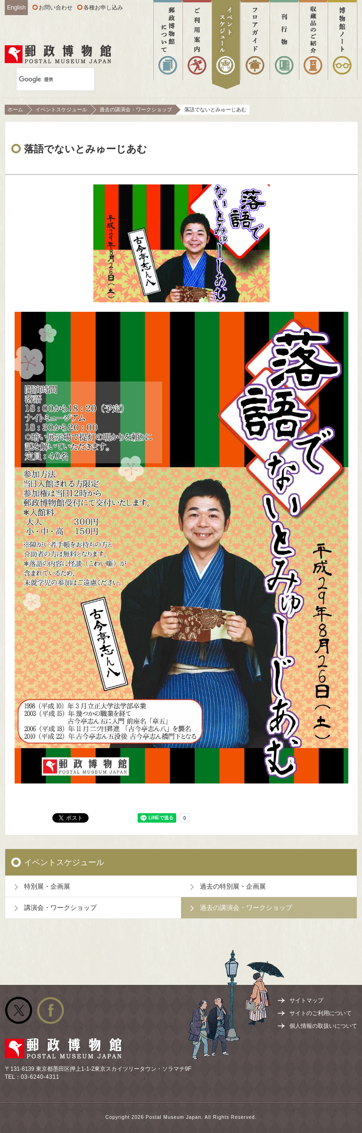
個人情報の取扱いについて (323, 1026)
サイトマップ (306, 1000)
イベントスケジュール (61, 109)
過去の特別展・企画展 (233, 886)
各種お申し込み (103, 7)
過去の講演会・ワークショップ (135, 109)
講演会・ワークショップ (60, 907)
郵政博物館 (58, 54)
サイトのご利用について (320, 1013)
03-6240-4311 (40, 1077)
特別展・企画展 (47, 886)
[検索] (43, 79)
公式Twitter (18, 1010)
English (16, 7)
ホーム (15, 109)
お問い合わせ (56, 7)
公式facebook (50, 1010)
